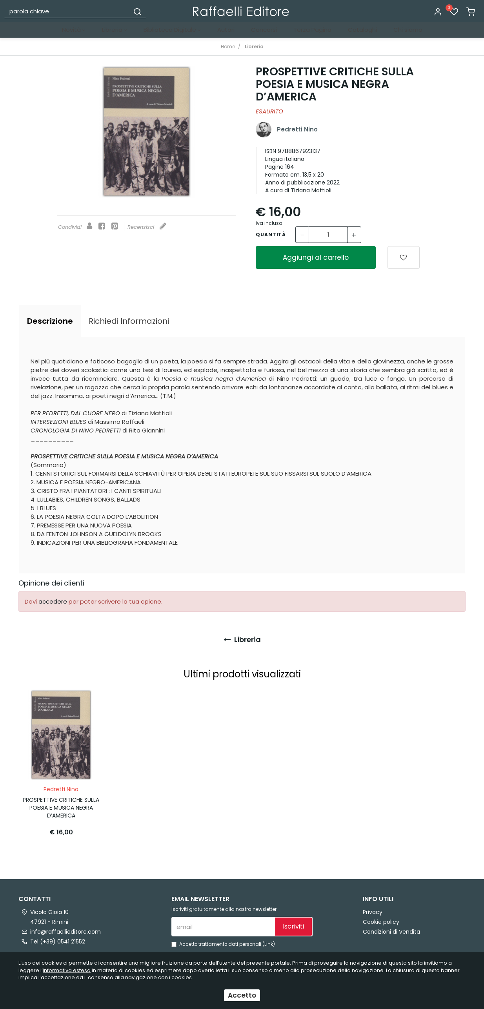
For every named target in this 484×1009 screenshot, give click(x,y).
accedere (52, 601)
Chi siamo (407, 30)
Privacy (372, 910)
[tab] (50, 321)
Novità (74, 30)
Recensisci (146, 227)
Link (268, 942)
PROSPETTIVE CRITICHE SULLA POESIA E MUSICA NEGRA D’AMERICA (61, 805)
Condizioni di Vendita (391, 929)
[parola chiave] (67, 11)
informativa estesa (67, 970)
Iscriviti (293, 924)
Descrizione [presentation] (50, 321)
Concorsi (264, 30)
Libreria (114, 30)
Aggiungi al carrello (316, 257)
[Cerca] (137, 11)
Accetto (242, 995)
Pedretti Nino (297, 129)
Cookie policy (381, 919)
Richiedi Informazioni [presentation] (129, 321)
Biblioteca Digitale (172, 30)
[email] (222, 924)
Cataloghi (362, 30)
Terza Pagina (312, 30)
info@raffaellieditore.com (65, 929)
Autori (226, 30)
